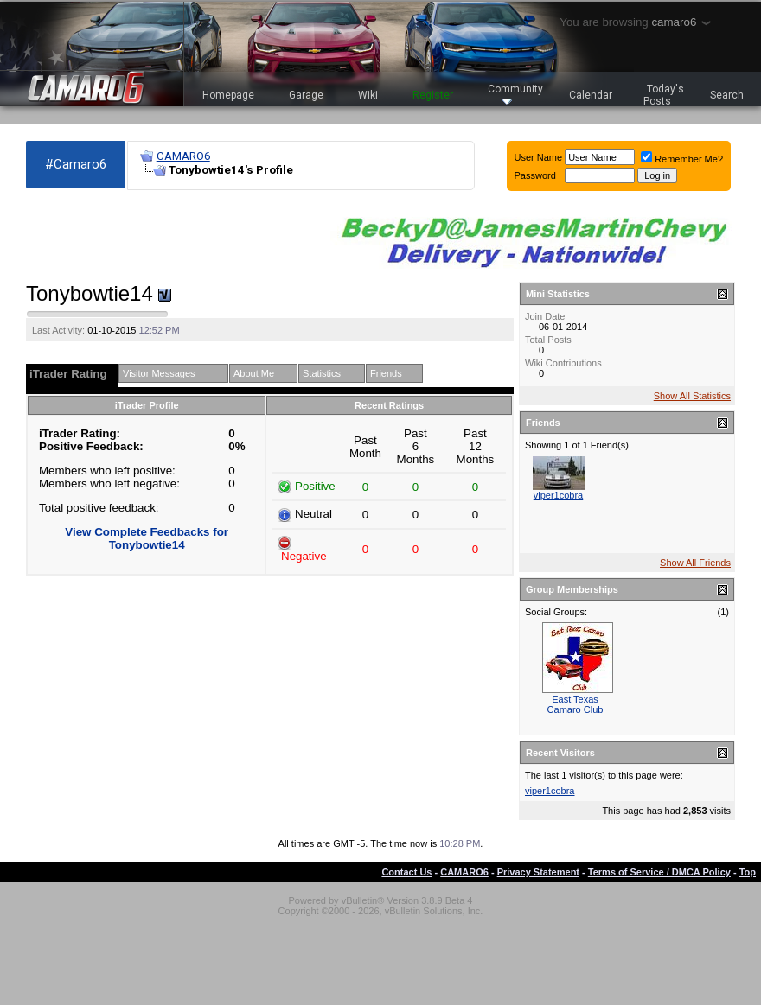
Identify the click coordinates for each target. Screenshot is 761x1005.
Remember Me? (682, 159)
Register (432, 95)
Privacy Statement (538, 872)
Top (747, 872)
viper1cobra (558, 495)
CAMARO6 (183, 155)
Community (515, 94)
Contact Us (406, 872)
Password (535, 175)
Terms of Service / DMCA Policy (659, 872)
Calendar (590, 95)
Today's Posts (664, 95)
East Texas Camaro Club (575, 704)
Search (727, 95)
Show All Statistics (692, 396)
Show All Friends (695, 562)
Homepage (228, 95)
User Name (539, 157)
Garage (306, 95)
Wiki (368, 95)
